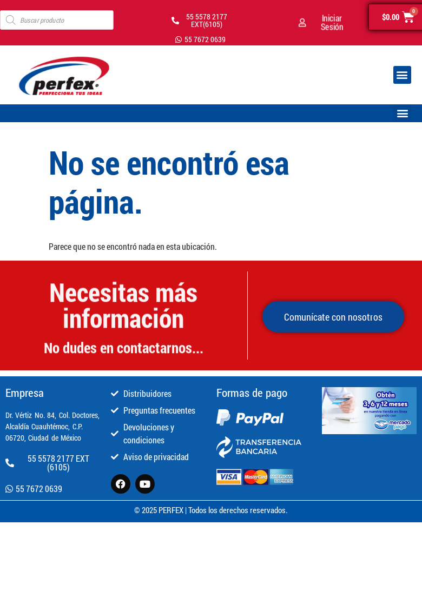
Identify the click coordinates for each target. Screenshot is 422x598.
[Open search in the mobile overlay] (57, 20)
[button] (402, 75)
